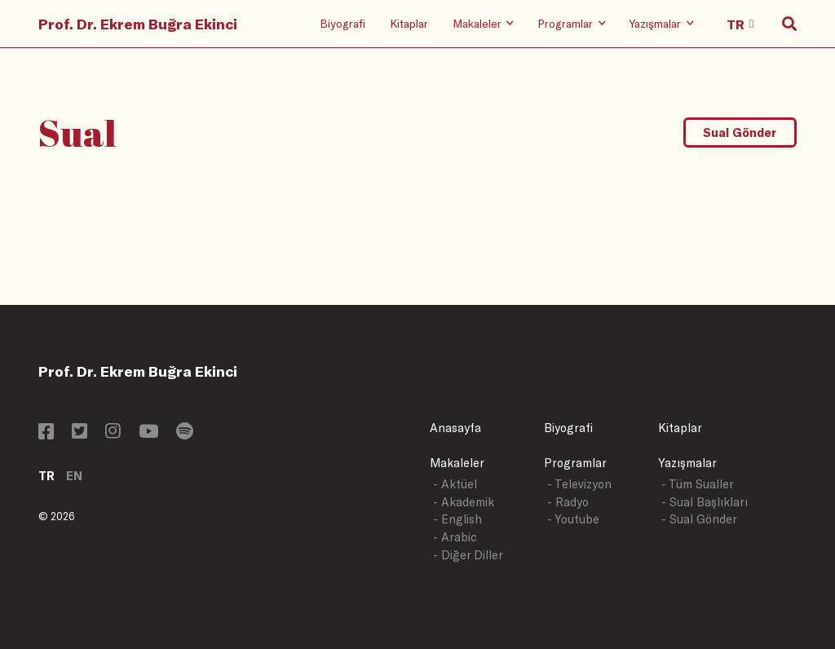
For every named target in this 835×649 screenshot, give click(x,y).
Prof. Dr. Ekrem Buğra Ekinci (137, 24)
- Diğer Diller (468, 555)
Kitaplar (409, 23)
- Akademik (463, 502)
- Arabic (455, 537)
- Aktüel (455, 484)
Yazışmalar (687, 463)
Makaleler (457, 463)
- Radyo (568, 502)
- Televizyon (579, 484)
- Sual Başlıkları (704, 502)
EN (74, 476)
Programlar (575, 463)
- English (457, 519)
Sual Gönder (739, 132)
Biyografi (342, 23)
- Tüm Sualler (697, 484)
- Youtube (573, 519)
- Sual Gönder (699, 519)
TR (46, 476)
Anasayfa (455, 428)
